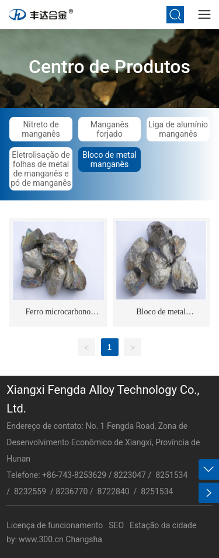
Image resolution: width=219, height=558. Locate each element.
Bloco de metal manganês (109, 159)
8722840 (115, 491)
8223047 (130, 475)
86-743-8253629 (76, 475)
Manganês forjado (109, 129)
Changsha (83, 539)
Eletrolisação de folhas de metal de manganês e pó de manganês (41, 169)
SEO (116, 525)
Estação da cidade (163, 525)
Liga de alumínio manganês (178, 129)
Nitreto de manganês (41, 129)
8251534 (171, 475)
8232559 (30, 491)
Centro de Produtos (109, 66)
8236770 (71, 491)
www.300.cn (41, 539)
